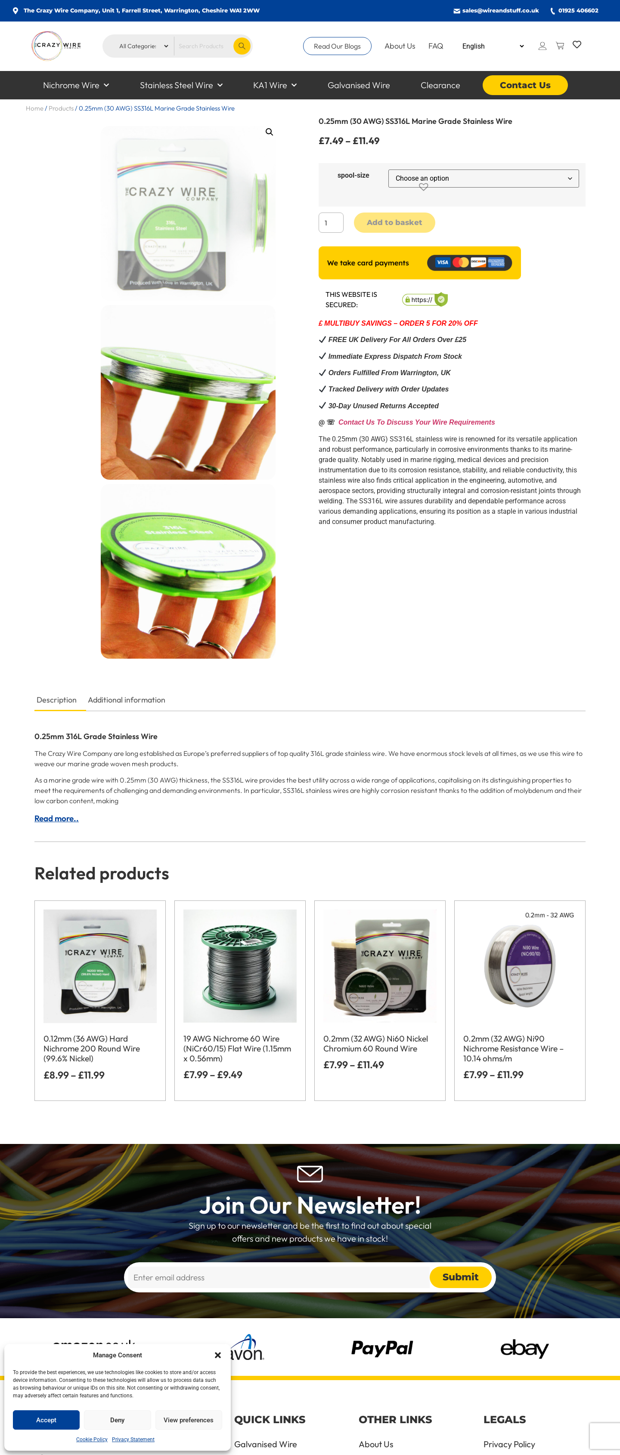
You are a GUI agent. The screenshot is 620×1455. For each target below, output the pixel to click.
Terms (370, 1326)
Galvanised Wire (359, 85)
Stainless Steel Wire (181, 85)
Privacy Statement (133, 1440)
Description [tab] (57, 560)
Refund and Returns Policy (521, 1351)
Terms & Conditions (520, 1326)
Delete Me (503, 1399)
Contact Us (525, 85)
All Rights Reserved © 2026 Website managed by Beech (490, 1444)
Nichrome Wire (76, 85)
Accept (46, 1420)
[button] (218, 1355)
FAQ (435, 46)
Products (61, 108)
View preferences (189, 1420)
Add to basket (394, 222)
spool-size (353, 175)
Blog (367, 1390)
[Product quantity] (331, 223)
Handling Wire (386, 1347)
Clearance (440, 85)
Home (34, 108)
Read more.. (56, 678)
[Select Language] (493, 46)
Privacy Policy (509, 1304)
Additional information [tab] (126, 560)
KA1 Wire (275, 85)
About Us (399, 46)
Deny (117, 1420)
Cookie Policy (92, 1440)
